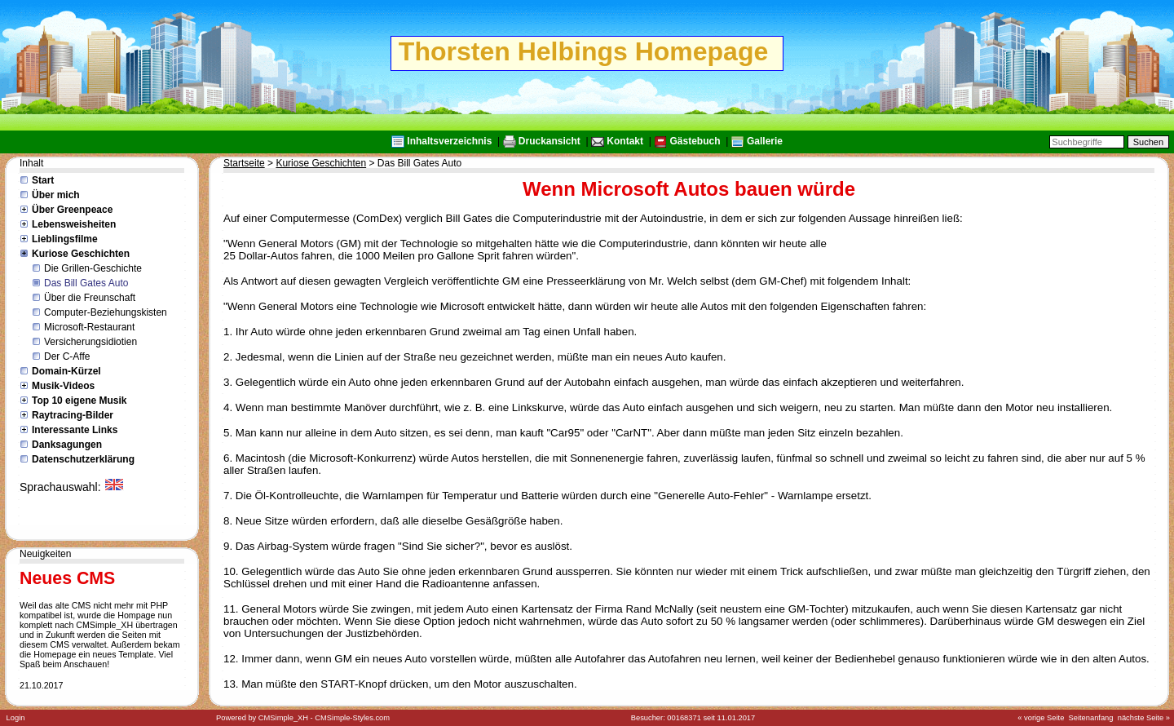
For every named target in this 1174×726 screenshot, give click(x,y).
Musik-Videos (63, 386)
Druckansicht (549, 141)
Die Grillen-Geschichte (93, 268)
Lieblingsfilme (65, 239)
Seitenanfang (1091, 718)
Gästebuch (694, 141)
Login (16, 718)
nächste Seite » (1144, 718)
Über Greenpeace (72, 209)
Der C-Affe (67, 356)
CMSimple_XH (283, 718)
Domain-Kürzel (66, 371)
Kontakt (625, 141)
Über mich (56, 195)
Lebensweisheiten (74, 224)
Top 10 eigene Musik (79, 400)
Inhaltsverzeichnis (449, 141)
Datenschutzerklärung (83, 459)
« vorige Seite (1040, 718)
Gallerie (765, 141)
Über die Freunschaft (89, 297)
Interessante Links (74, 430)
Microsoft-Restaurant (89, 327)
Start (43, 180)
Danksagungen (67, 444)
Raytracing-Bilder (72, 415)
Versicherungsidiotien (90, 342)
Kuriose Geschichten (81, 253)
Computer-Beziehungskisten (105, 312)
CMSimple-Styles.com (352, 718)
